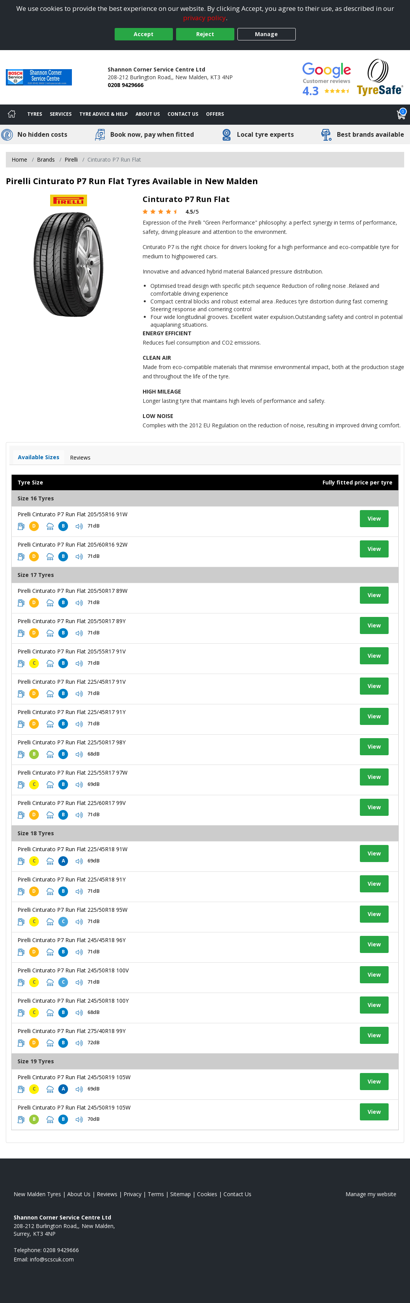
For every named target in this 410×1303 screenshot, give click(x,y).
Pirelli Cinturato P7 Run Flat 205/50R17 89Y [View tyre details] (71, 621)
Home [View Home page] (19, 159)
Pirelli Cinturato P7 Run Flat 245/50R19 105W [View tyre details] (74, 1077)
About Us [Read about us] (79, 1194)
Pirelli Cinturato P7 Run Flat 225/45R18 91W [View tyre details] (72, 849)
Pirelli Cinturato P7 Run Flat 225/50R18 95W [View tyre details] (72, 909)
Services (61, 114)
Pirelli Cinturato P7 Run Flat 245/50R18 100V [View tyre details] (73, 970)
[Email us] (52, 1259)
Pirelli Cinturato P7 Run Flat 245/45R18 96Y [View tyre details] (71, 940)
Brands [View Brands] (46, 159)
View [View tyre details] (374, 518)
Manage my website (370, 1194)
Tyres (34, 114)
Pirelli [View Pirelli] (71, 159)
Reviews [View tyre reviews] (80, 457)
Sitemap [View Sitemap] (180, 1194)
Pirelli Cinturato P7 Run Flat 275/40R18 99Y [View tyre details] (71, 1031)
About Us (148, 114)
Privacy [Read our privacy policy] (132, 1194)
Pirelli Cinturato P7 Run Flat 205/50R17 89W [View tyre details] (72, 590)
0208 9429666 (125, 85)
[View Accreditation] (380, 76)
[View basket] (401, 115)
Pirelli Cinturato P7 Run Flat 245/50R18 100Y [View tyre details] (73, 1000)
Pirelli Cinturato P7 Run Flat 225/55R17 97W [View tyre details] (72, 772)
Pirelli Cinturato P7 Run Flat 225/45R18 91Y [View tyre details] (71, 879)
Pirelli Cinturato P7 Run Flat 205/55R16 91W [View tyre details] (72, 514)
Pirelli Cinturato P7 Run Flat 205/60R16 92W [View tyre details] (72, 544)
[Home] (11, 115)
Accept (144, 34)
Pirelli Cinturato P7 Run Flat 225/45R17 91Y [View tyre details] (71, 712)
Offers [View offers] (215, 114)
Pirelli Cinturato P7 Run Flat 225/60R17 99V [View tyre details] (71, 803)
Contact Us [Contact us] (182, 114)
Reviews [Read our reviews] (107, 1194)
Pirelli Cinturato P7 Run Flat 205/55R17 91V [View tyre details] (71, 651)
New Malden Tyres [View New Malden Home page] (37, 1194)
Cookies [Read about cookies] (207, 1194)
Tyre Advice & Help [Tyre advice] (103, 114)
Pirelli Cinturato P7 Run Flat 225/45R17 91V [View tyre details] (71, 681)
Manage (266, 34)
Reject (205, 34)
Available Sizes (38, 457)
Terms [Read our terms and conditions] (156, 1194)
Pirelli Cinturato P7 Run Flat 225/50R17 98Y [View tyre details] (71, 742)
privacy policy (204, 17)
